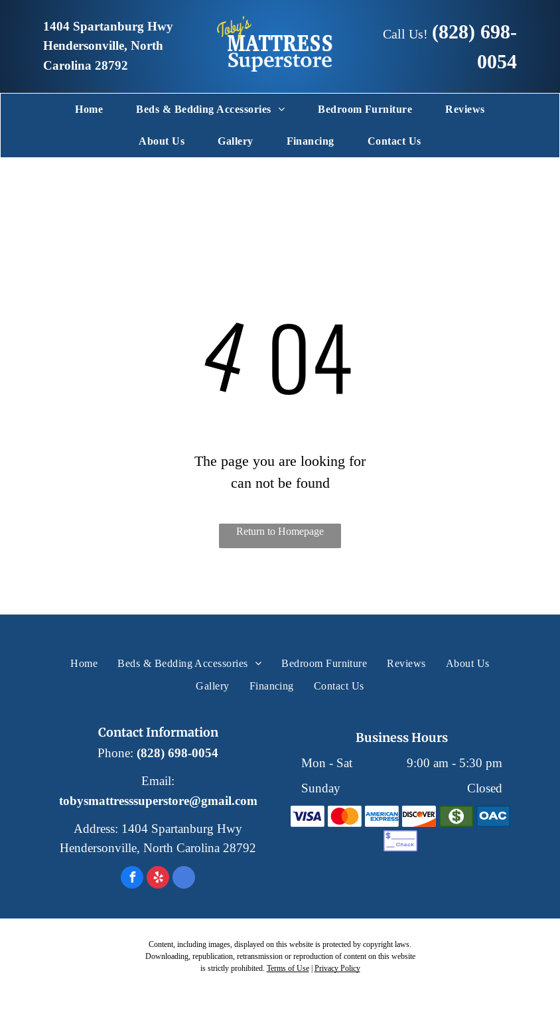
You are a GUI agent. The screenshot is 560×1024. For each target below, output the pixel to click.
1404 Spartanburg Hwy (108, 26)
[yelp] (158, 879)
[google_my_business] (184, 879)
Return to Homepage (280, 531)
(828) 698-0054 (177, 753)
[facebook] (132, 879)
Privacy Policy (337, 968)
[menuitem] (88, 109)
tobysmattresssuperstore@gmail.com (158, 801)
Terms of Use (288, 968)
